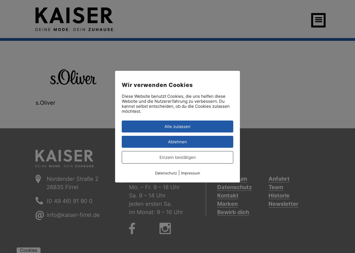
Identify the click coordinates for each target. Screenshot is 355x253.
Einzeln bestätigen (177, 157)
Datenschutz (166, 173)
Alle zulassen (177, 126)
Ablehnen (177, 141)
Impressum (190, 173)
